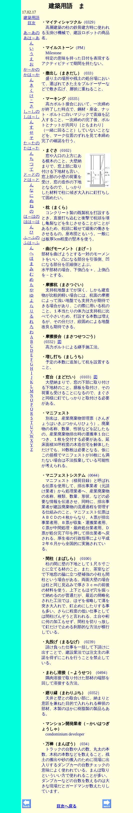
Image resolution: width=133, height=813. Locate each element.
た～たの (32, 143)
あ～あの (32, 33)
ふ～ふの (32, 237)
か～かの (32, 69)
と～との (32, 174)
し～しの (32, 111)
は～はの (32, 216)
